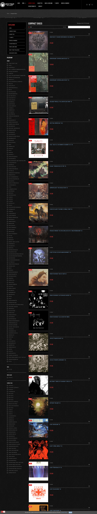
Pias (10, 268)
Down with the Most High (14, 136)
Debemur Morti (12, 130)
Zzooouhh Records (13, 359)
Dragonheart (12, 138)
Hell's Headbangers (13, 176)
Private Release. (13, 274)
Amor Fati (11, 79)
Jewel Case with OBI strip (15, 454)
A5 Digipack (12, 391)
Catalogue (11, 25)
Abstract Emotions (13, 71)
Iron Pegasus (12, 195)
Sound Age (11, 312)
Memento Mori (12, 221)
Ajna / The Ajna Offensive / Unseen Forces (17, 75)
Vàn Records (12, 343)
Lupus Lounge (12, 215)
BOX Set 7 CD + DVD (13, 403)
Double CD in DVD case (14, 442)
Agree (70, 512)
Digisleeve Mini (12, 440)
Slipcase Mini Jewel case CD (15, 468)
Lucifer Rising (12, 213)
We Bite (11, 351)
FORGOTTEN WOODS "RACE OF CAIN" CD (58, 272)
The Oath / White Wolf (14, 326)
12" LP (10, 369)
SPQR (10, 296)
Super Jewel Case (13, 470)
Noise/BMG (12, 245)
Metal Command (12, 227)
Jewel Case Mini (13, 452)
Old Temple (11, 262)
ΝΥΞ (10, 361)
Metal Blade (12, 225)
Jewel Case (12, 448)
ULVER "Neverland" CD (55, 423)
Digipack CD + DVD (13, 428)
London (11, 211)
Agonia (11, 73)
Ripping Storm (12, 288)
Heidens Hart (12, 174)
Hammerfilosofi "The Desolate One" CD (59, 186)
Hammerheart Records (14, 172)
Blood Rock (12, 103)
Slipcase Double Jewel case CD (16, 462)
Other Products (13, 43)
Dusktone (11, 140)
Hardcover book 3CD (13, 446)
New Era (11, 239)
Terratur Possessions (14, 320)
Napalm (11, 237)
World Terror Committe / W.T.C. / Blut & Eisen (17, 357)
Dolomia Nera (12, 134)
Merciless (11, 223)
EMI (10, 144)
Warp (10, 349)
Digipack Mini (12, 432)
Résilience (12, 294)
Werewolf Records (13, 355)
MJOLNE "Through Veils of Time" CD (58, 164)
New (30, 32)
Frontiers (11, 164)
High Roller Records (14, 178)
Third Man (11, 328)
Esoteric (11, 154)
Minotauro (11, 231)
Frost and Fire (12, 166)
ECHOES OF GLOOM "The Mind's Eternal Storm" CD (61, 207)
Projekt (11, 278)
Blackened (11, 101)
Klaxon (11, 201)
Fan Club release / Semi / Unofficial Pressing (17, 160)
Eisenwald (12, 146)
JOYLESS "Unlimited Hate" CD (56, 336)
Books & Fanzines (13, 40)
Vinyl (10, 28)
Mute (10, 235)
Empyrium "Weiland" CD (55, 401)
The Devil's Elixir (13, 324)
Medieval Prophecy (13, 217)
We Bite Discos (12, 353)
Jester (11, 199)
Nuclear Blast (12, 251)
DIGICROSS (11, 417)
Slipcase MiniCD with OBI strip (15, 466)
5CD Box (11, 389)
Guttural (11, 170)
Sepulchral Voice (13, 306)
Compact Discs (12, 31)
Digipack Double (13, 430)
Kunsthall (11, 203)
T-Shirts (11, 37)
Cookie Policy (64, 512)
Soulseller (12, 310)
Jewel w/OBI (12, 456)
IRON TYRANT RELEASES (14, 50)
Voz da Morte (12, 341)
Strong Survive (12, 314)
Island (11, 197)
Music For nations (13, 233)
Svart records (12, 318)
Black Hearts (12, 97)
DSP (10, 118)
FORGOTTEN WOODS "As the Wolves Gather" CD (60, 293)
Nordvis (11, 247)
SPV (10, 298)
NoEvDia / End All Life (14, 241)
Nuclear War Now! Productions (16, 253)
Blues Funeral (12, 105)
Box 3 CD (11, 407)
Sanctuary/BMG (13, 300)
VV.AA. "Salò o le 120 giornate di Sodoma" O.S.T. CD (61, 143)
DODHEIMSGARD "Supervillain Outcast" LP (59, 57)
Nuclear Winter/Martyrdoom (15, 255)
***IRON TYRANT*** (13, 63)
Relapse (11, 286)
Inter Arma (11, 191)
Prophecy (11, 280)
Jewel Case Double (13, 450)
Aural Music (12, 85)
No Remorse (12, 243)
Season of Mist (12, 302)
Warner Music (12, 347)
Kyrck (10, 205)
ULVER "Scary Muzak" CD (55, 509)
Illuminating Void (13, 189)
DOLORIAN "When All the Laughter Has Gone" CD (61, 100)
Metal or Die (12, 229)
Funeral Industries (13, 168)
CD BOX (11, 409)
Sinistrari (11, 308)
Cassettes (11, 34)
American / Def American (14, 77)
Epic (10, 150)
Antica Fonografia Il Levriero (15, 81)
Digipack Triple (12, 434)
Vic (10, 339)
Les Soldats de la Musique (15, 207)
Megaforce (11, 219)
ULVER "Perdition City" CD (56, 466)
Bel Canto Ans (12, 95)
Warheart (11, 345)
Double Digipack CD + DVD (14, 444)
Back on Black (12, 91)
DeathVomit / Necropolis (14, 128)
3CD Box (11, 385)
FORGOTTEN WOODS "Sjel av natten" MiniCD (59, 315)
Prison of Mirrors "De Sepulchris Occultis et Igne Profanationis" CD (66, 229)
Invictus (11, 193)
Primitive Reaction (13, 272)
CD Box (11, 411)
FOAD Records (12, 158)
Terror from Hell (13, 322)
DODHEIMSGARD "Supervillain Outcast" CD (59, 78)
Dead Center (12, 126)
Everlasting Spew (13, 156)
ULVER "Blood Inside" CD (55, 487)
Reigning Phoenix (13, 284)
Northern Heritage (13, 249)
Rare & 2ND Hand (13, 46)
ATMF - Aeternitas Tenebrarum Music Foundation (17, 69)
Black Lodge (12, 99)
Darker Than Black (13, 122)
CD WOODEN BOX (12, 415)
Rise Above (11, 290)
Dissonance (12, 132)
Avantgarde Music (13, 87)
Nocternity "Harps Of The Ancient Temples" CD (61, 379)
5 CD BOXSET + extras (13, 387)
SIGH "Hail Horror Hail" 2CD (56, 121)
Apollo (11, 83)
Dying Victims (12, 142)
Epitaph (11, 152)
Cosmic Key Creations (14, 116)
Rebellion (11, 282)
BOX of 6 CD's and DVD (13, 405)
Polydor (11, 270)
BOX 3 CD (11, 393)
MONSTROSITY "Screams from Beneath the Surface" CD (62, 35)
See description (12, 460)
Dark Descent (12, 120)
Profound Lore (12, 276)
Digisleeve (12, 436)
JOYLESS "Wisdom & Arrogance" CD (58, 358)
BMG (10, 89)
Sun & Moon (12, 316)
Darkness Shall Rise (14, 124)
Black (10, 377)
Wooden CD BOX (12, 472)
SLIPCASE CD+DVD (13, 458)
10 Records (11, 67)
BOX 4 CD (11, 395)
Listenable (12, 209)
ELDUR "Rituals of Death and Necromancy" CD (60, 250)
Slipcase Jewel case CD (14, 464)
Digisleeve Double (13, 438)
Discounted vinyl (13, 53)
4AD (10, 65)
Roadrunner (12, 292)
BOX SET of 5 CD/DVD (13, 401)
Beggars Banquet (13, 93)
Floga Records (12, 162)
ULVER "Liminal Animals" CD (56, 444)
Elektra (11, 148)
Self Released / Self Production (16, 304)
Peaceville (12, 266)
